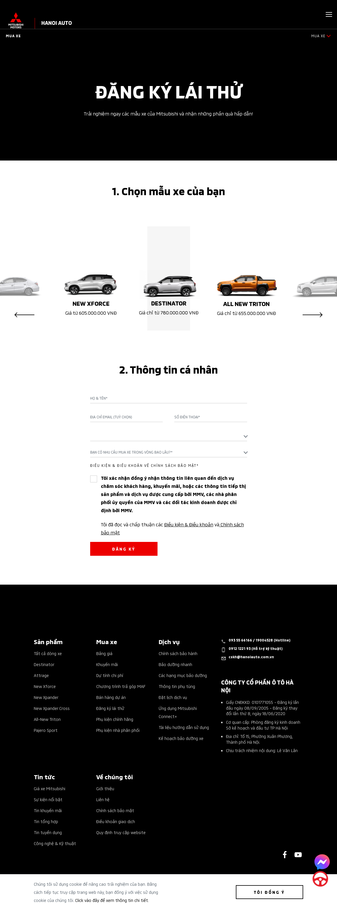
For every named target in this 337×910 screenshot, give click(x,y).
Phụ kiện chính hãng (114, 719)
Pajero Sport (46, 730)
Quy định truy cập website (121, 832)
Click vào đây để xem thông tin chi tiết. (112, 900)
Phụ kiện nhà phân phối (118, 730)
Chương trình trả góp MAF (120, 686)
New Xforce (45, 686)
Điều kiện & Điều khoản (188, 524)
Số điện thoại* (187, 417)
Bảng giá (104, 653)
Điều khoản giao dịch (115, 821)
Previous (24, 315)
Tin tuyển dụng (48, 832)
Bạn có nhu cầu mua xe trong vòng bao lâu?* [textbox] (131, 452)
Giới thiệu (105, 788)
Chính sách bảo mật (115, 810)
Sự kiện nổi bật (48, 799)
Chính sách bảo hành (178, 653)
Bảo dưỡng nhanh (175, 664)
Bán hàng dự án (111, 697)
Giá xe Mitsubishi (49, 788)
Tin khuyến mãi (48, 810)
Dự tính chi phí (109, 675)
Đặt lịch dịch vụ (173, 697)
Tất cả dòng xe (48, 653)
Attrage (41, 675)
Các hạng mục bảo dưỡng (183, 675)
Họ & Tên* (99, 398)
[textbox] (168, 436)
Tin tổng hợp (46, 821)
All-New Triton (47, 719)
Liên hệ (103, 799)
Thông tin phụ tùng (177, 686)
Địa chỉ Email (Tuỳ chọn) (111, 417)
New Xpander (46, 697)
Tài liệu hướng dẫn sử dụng (184, 727)
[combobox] (168, 436)
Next (313, 315)
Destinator (44, 664)
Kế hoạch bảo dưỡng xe (181, 738)
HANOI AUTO (56, 22)
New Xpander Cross (52, 708)
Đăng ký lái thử (110, 708)
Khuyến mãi (107, 664)
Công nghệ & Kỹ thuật (55, 843)
